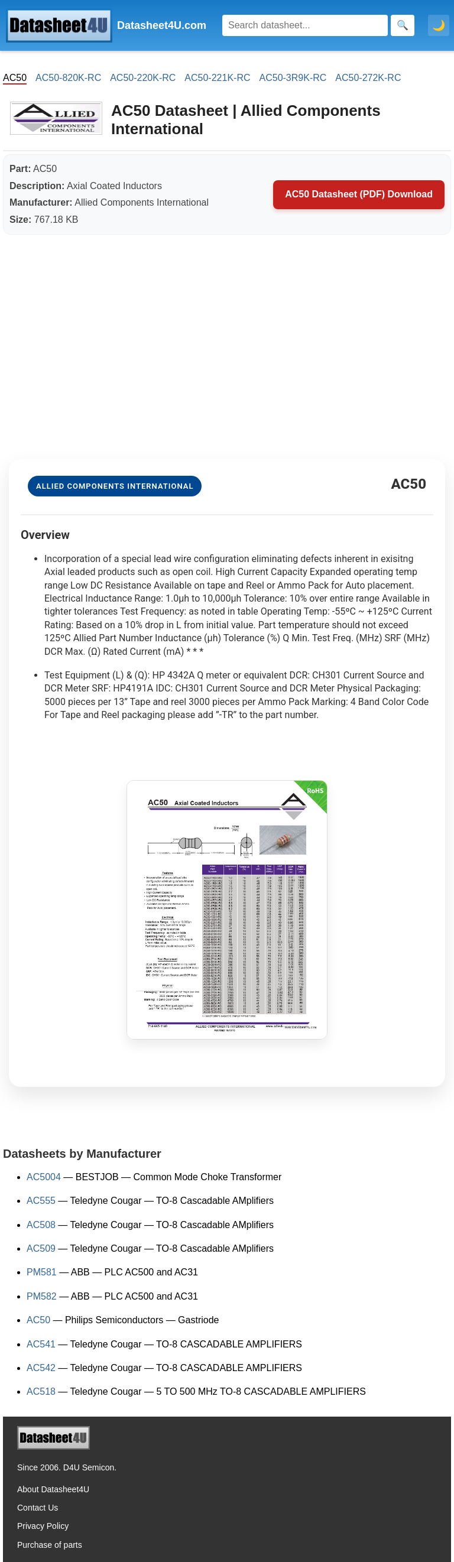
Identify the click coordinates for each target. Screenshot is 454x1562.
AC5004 (44, 1177)
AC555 (41, 1201)
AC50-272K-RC (368, 78)
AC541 (41, 1344)
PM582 (42, 1296)
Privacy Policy (43, 1526)
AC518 (41, 1391)
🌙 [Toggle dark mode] (438, 25)
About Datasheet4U (53, 1489)
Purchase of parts (49, 1545)
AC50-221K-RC (217, 78)
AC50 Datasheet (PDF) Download (359, 194)
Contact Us (37, 1507)
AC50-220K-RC (143, 78)
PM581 (42, 1272)
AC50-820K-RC (68, 78)
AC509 (41, 1248)
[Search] (305, 25)
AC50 (38, 1320)
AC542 (41, 1368)
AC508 (41, 1225)
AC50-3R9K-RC (293, 78)
